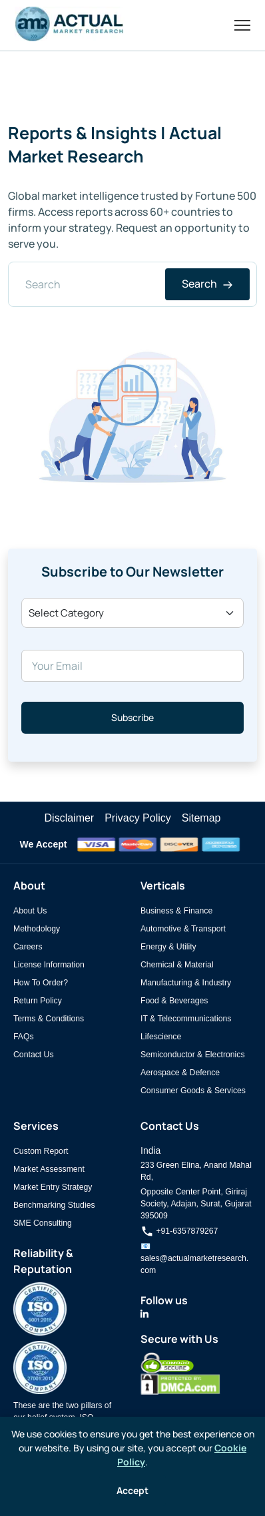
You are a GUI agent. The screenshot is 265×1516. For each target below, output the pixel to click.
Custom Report (40, 1151)
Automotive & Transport (183, 928)
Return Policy (37, 1000)
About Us (30, 910)
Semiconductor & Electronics (192, 1054)
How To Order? (40, 982)
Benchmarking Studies (54, 1205)
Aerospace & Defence (180, 1072)
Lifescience (160, 1036)
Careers (28, 946)
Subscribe (132, 717)
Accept (132, 1490)
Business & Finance (176, 910)
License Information (49, 964)
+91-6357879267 (179, 1231)
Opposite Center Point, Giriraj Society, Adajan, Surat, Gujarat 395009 (196, 1203)
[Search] (132, 284)
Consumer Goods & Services (193, 1090)
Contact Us (33, 1054)
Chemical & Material (177, 964)
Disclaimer (70, 818)
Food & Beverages (174, 1000)
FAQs (23, 1036)
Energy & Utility (168, 946)
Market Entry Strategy (52, 1187)
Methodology (36, 928)
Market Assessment (49, 1169)
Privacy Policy (138, 818)
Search (207, 283)
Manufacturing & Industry (185, 982)
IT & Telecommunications (185, 1018)
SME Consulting (42, 1223)
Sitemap (201, 818)
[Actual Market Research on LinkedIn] (144, 1314)
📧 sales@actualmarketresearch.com (194, 1258)
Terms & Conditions (48, 1018)
